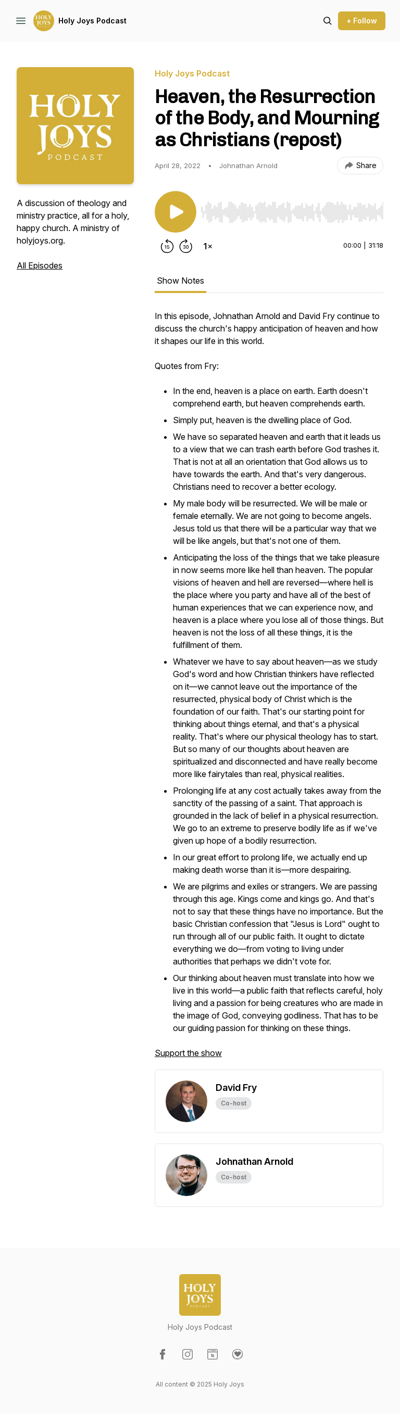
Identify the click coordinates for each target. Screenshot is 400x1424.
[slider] (292, 212)
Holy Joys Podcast (92, 20)
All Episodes (40, 265)
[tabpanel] (269, 690)
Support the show (188, 1053)
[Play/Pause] (175, 212)
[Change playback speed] (207, 246)
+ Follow (361, 20)
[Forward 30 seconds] (186, 246)
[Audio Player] (292, 209)
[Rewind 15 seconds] (167, 246)
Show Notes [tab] (180, 280)
